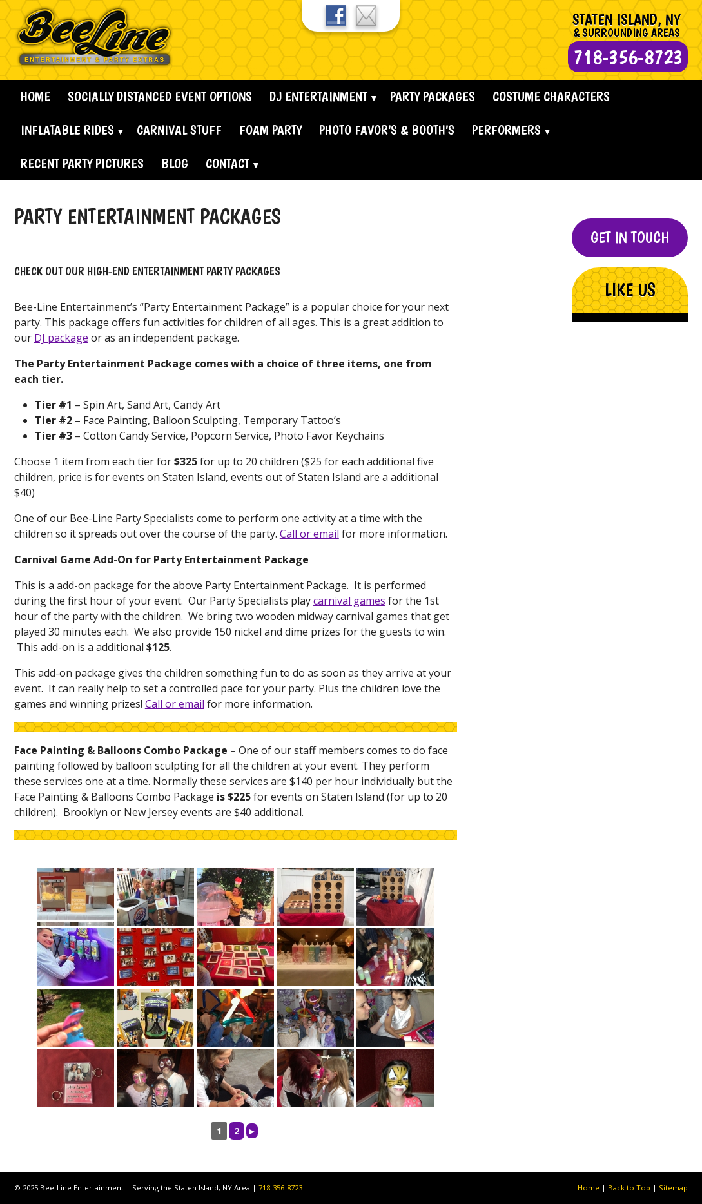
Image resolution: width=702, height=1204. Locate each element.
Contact (227, 163)
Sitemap (673, 1187)
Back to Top (629, 1187)
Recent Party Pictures (82, 163)
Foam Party (270, 130)
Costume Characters (551, 96)
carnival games (349, 601)
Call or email (309, 534)
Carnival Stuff (179, 130)
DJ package (61, 338)
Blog (174, 163)
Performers (506, 130)
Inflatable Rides (67, 130)
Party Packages (432, 96)
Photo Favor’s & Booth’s (386, 130)
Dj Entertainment (318, 96)
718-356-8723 (280, 1187)
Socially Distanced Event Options (160, 96)
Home (35, 96)
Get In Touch (629, 237)
